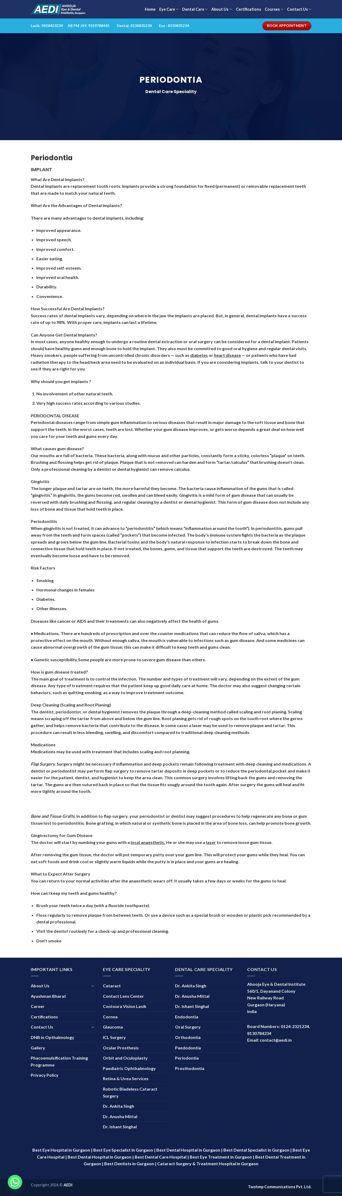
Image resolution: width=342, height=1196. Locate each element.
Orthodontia (188, 1037)
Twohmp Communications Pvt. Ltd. (279, 1186)
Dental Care (195, 9)
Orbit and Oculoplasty (125, 1057)
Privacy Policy (45, 1074)
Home (150, 9)
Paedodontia (188, 1047)
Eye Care (168, 9)
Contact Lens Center (123, 996)
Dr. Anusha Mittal (120, 1116)
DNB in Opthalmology (52, 1037)
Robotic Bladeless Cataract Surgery (130, 1092)
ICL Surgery (114, 1037)
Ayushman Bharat (48, 996)
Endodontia (186, 1016)
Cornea (110, 1016)
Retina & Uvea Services (126, 1078)
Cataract (112, 985)
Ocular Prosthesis (121, 1047)
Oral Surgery (188, 1026)
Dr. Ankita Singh (118, 1106)
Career (38, 1006)
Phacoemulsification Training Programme (59, 1061)
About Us (221, 9)
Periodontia (187, 1057)
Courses (274, 9)
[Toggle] (93, 986)
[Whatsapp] (15, 1182)
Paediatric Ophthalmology (129, 1068)
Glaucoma (113, 1026)
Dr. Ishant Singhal (120, 1126)
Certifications (248, 9)
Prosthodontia (189, 1068)
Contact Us (299, 9)
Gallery (38, 1047)
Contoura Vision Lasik (124, 1006)
